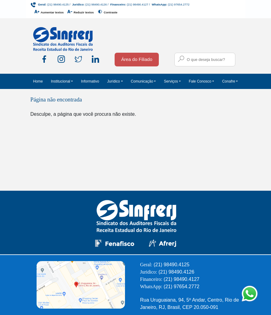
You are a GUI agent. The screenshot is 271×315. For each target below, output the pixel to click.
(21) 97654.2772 (178, 4)
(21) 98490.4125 (58, 4)
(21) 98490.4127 (137, 4)
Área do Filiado (136, 59)
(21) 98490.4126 (96, 4)
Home (38, 81)
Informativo (90, 81)
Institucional (60, 81)
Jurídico (113, 81)
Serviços (171, 81)
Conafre (228, 81)
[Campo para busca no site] (204, 59)
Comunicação (142, 81)
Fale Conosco (200, 81)
